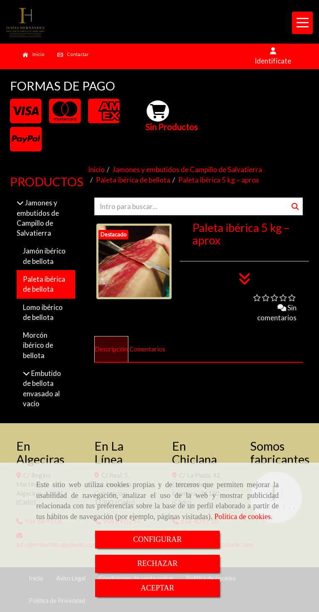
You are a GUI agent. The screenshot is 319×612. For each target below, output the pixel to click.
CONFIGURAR (157, 539)
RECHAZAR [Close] (157, 563)
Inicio (33, 54)
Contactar (73, 54)
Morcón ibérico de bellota (38, 345)
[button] (273, 56)
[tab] (111, 349)
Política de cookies (242, 516)
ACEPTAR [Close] (157, 588)
